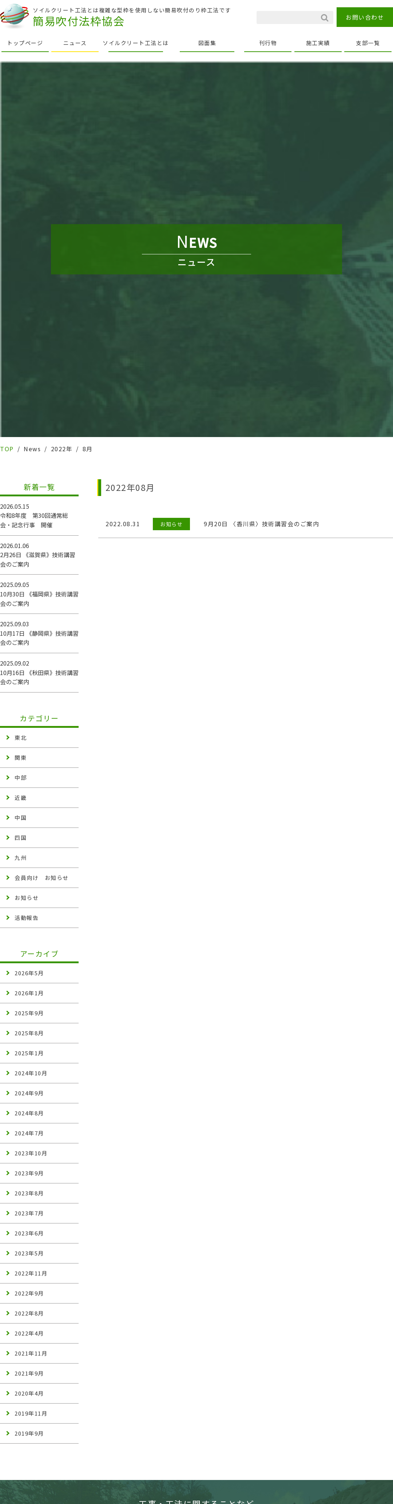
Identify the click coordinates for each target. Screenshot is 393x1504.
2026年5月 (29, 973)
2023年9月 (29, 1173)
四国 (21, 837)
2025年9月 (29, 1013)
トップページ (25, 43)
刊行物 (268, 43)
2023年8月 (29, 1193)
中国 (21, 817)
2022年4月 (29, 1333)
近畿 (21, 797)
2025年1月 (29, 1053)
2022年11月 (31, 1273)
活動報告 (27, 917)
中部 (21, 777)
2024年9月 (29, 1093)
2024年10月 (31, 1073)
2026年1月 (29, 993)
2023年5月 (29, 1253)
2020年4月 (29, 1393)
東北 (21, 737)
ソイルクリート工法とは (136, 43)
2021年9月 (29, 1373)
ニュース (75, 43)
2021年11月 (31, 1353)
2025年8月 (29, 1033)
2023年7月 (29, 1213)
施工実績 (318, 43)
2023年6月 (29, 1233)
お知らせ (27, 897)
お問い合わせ (365, 17)
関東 (21, 757)
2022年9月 (29, 1293)
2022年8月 (29, 1313)
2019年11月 (31, 1413)
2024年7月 (29, 1133)
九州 (21, 857)
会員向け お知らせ (42, 877)
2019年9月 (29, 1433)
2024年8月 (29, 1113)
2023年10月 (31, 1153)
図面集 (207, 43)
